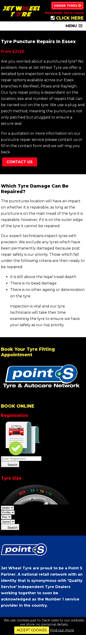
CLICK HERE (67, 18)
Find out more (62, 630)
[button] (74, 26)
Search (10, 464)
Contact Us (20, 162)
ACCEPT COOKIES (32, 630)
